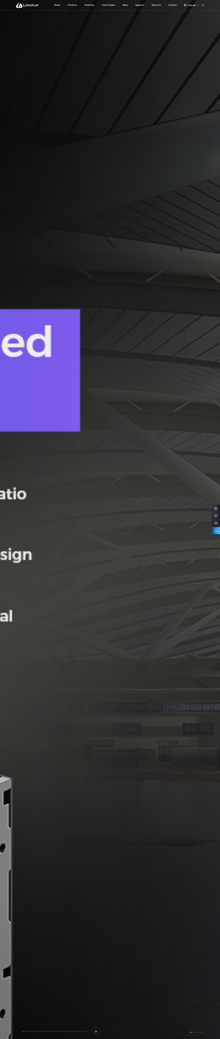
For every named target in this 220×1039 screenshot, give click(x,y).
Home (57, 5)
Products (72, 5)
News (125, 5)
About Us (156, 5)
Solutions (89, 5)
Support (139, 5)
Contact (172, 5)
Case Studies (108, 5)
